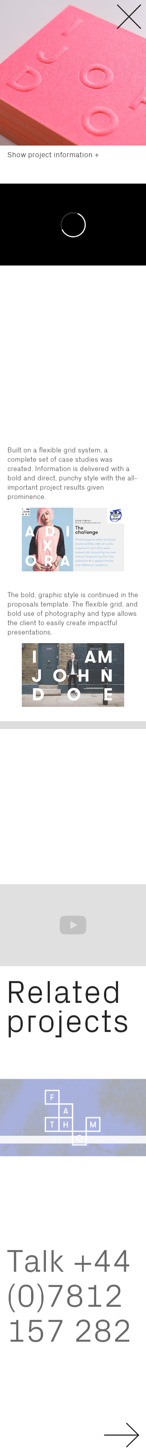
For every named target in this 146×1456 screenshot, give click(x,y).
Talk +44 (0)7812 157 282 (69, 1303)
